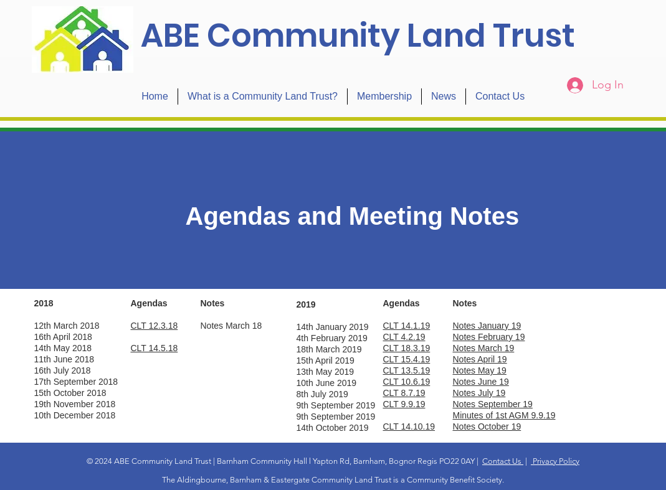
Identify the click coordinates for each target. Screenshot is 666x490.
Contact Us (502, 461)
